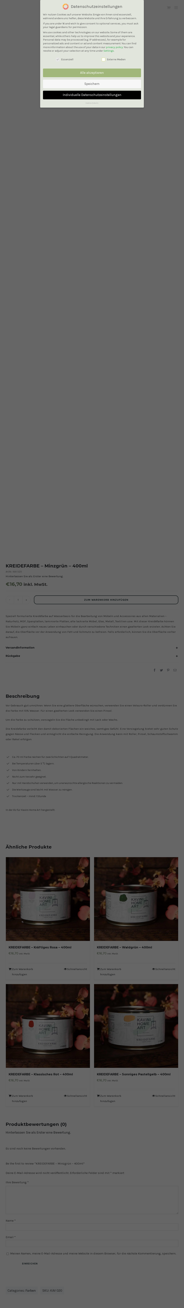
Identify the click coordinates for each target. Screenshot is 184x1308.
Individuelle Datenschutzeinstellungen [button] (92, 95)
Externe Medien (114, 59)
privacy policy (114, 47)
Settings (109, 50)
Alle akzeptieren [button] (92, 73)
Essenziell (64, 59)
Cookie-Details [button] (92, 103)
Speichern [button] (92, 84)
